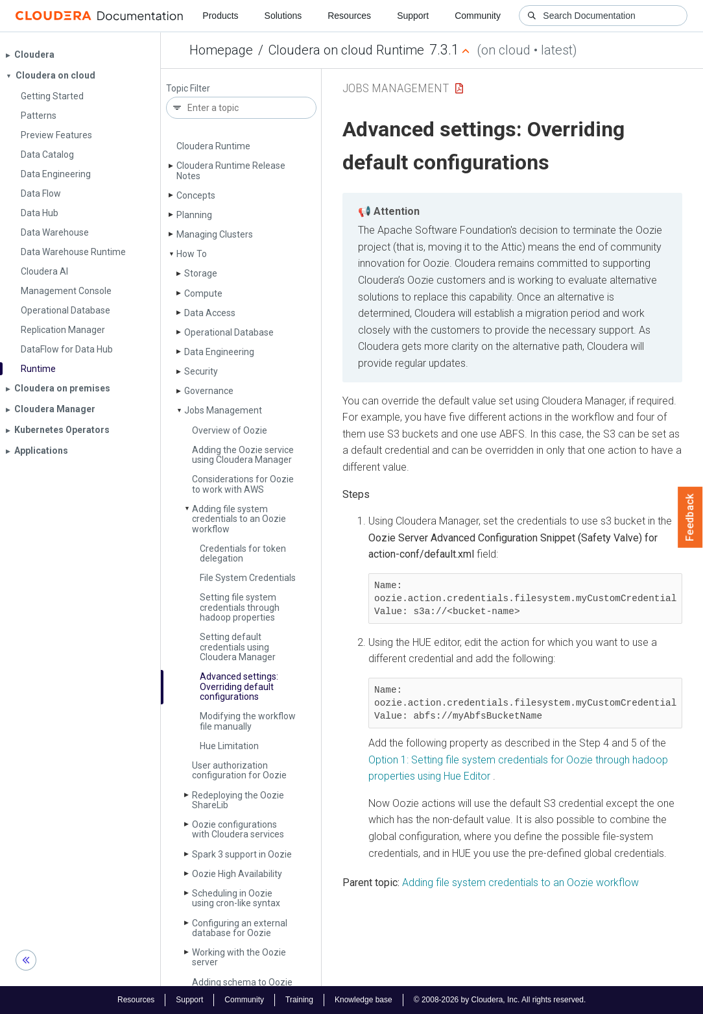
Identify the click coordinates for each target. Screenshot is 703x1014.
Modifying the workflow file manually (248, 721)
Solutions (283, 15)
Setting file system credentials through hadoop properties (240, 607)
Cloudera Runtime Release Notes (230, 170)
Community (478, 15)
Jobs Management (223, 410)
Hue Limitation (229, 746)
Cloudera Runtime (213, 146)
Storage (200, 273)
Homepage (221, 50)
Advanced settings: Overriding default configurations (239, 686)
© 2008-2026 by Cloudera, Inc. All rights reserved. (500, 999)
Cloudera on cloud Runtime (346, 50)
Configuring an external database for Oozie (239, 928)
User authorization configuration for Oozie (239, 770)
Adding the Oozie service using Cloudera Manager (243, 455)
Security (201, 371)
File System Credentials (248, 578)
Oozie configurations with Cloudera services (238, 829)
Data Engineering (219, 352)
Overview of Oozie (229, 430)
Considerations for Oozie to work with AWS (243, 484)
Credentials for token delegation (243, 553)
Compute (203, 293)
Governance (208, 391)
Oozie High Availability (237, 874)
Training (299, 999)
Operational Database (229, 332)
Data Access (209, 313)
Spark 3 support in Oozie (242, 854)
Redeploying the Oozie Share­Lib (238, 800)
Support (413, 15)
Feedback (690, 517)
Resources (349, 15)
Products (220, 15)
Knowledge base (363, 999)
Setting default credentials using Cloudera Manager (238, 647)
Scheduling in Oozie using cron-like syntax (236, 898)
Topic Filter (188, 88)
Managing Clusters (214, 234)
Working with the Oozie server (239, 957)
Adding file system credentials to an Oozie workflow (239, 519)
